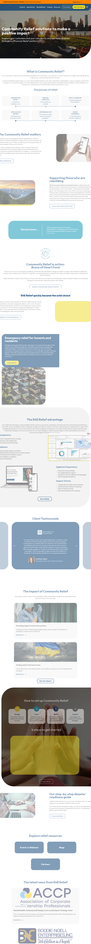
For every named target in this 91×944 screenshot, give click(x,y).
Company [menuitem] (50, 7)
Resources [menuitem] (57, 7)
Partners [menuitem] (65, 926)
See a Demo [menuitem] (77, 917)
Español (48, 942)
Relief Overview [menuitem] (42, 917)
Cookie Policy (29, 942)
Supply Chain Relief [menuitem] (43, 923)
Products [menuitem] (22, 7)
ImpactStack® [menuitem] (31, 7)
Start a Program (78, 7)
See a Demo (66, 7)
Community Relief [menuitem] (43, 926)
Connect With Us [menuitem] (78, 926)
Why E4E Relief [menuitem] (41, 7)
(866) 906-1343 (11, 921)
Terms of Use (55, 942)
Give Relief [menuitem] (77, 923)
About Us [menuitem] (52, 920)
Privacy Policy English (39, 942)
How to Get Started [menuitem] (68, 917)
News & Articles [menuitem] (67, 920)
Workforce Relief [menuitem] (42, 920)
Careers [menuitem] (52, 923)
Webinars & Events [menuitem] (68, 923)
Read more (77, 2)
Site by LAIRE (63, 942)
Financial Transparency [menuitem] (56, 929)
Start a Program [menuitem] (78, 920)
